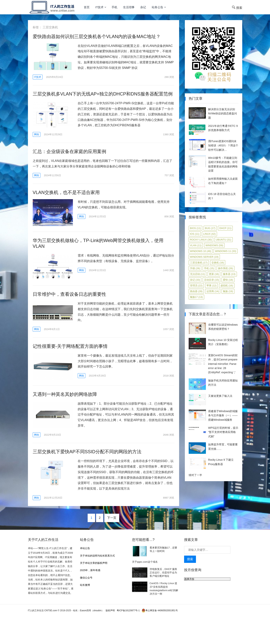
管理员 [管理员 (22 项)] (196, 285)
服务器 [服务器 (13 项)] (229, 274)
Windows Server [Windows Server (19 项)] (204, 256)
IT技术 (99, 7)
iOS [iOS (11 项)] (194, 233)
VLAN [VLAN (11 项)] (196, 245)
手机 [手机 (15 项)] (209, 268)
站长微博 (85, 585)
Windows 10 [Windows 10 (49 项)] (200, 251)
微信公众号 (86, 577)
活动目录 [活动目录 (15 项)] (211, 279)
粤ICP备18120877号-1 (128, 610)
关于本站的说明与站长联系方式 (97, 555)
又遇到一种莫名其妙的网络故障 (65, 394)
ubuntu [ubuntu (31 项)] (223, 239)
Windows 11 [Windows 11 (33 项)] (225, 251)
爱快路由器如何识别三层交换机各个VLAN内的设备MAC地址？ (97, 36)
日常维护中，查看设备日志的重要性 (69, 294)
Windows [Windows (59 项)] (214, 245)
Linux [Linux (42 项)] (209, 233)
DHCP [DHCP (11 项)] (225, 228)
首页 (87, 7)
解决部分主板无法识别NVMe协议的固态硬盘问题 (222, 113)
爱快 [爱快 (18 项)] (228, 279)
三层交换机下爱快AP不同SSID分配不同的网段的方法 (87, 451)
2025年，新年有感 (90, 570)
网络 (36, 134)
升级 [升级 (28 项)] (195, 268)
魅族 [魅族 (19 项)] (228, 291)
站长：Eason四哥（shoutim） (88, 610)
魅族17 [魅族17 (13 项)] (196, 297)
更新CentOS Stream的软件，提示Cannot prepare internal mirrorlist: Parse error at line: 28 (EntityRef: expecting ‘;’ (223, 364)
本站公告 (85, 548)
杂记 (143, 7)
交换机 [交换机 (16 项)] (217, 262)
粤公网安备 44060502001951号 (160, 610)
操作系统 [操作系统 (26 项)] (225, 268)
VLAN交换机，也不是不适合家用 (66, 192)
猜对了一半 (195, 475)
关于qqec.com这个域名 (145, 561)
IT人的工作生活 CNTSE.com (42, 610)
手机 (114, 7)
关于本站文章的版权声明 (93, 563)
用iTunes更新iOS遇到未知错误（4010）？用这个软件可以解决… (223, 145)
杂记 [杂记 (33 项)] (195, 279)
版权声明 (110, 610)
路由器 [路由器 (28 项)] (196, 291)
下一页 (111, 517)
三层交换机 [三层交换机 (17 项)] (199, 262)
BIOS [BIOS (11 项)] (195, 228)
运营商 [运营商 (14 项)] (212, 291)
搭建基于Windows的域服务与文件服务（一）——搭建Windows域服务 (223, 415)
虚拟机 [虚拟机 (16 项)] (226, 285)
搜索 (190, 559)
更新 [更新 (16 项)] (214, 274)
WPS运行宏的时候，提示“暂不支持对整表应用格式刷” (223, 432)
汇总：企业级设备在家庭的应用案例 (69, 151)
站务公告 (157, 7)
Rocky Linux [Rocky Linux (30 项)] (201, 239)
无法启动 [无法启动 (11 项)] (197, 274)
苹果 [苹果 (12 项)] (211, 285)
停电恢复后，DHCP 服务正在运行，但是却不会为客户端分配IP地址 (163, 572)
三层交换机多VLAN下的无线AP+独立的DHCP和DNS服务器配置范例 (103, 93)
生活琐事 (129, 7)
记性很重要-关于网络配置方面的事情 (70, 346)
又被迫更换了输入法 (220, 395)
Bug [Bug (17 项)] (210, 228)
